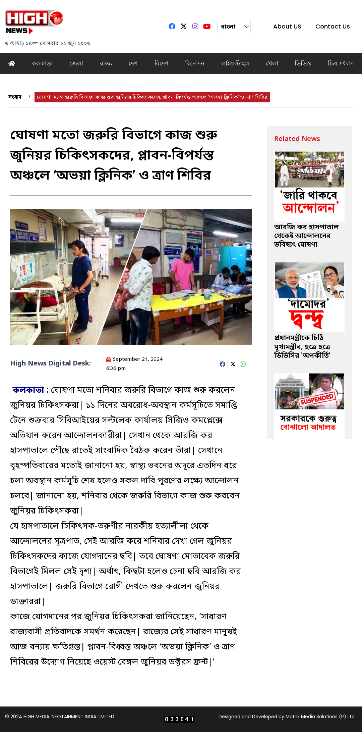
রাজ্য (106, 63)
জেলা (76, 63)
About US (287, 26)
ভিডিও (303, 63)
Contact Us (332, 26)
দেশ (133, 63)
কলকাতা (42, 63)
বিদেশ (162, 63)
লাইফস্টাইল (235, 63)
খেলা (272, 63)
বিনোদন (194, 63)
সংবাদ (14, 97)
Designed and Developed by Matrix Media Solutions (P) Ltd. (287, 716)
